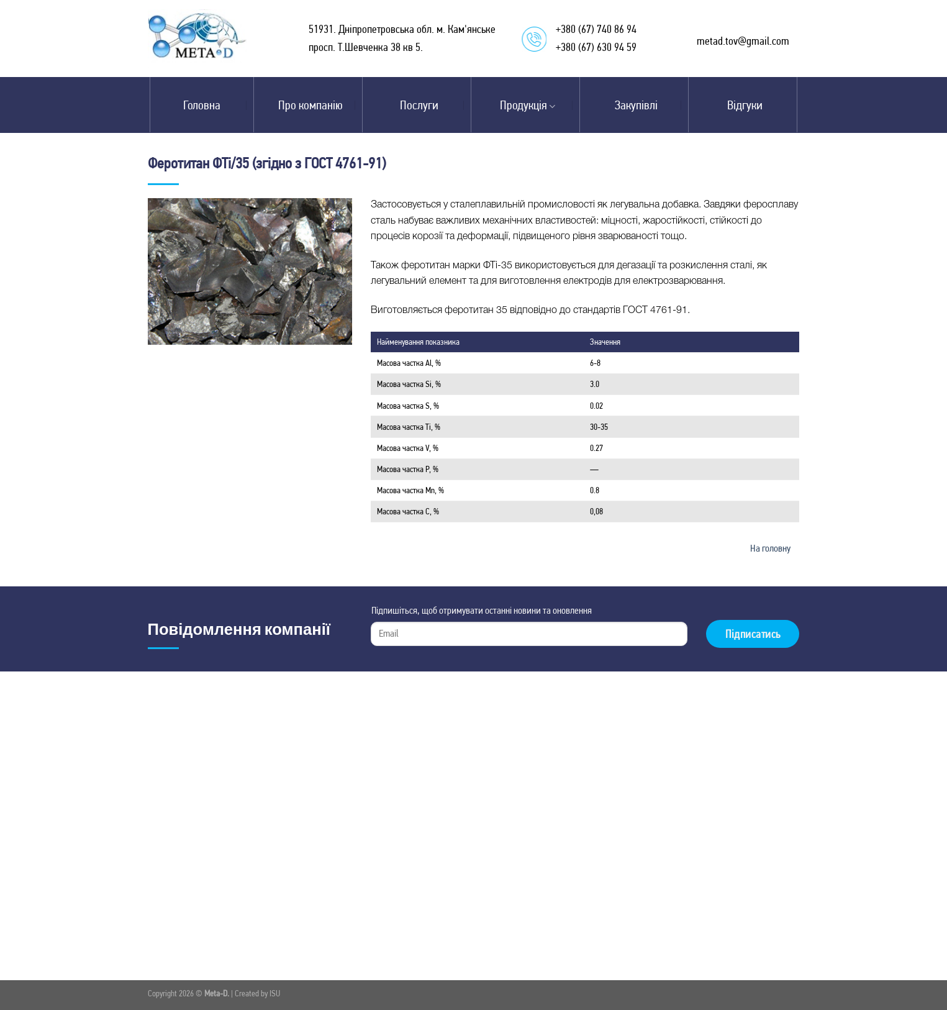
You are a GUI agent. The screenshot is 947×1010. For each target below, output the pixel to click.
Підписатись (753, 633)
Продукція (527, 105)
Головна (201, 105)
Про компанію (310, 105)
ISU (275, 993)
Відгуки (745, 105)
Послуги (419, 105)
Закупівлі (636, 105)
